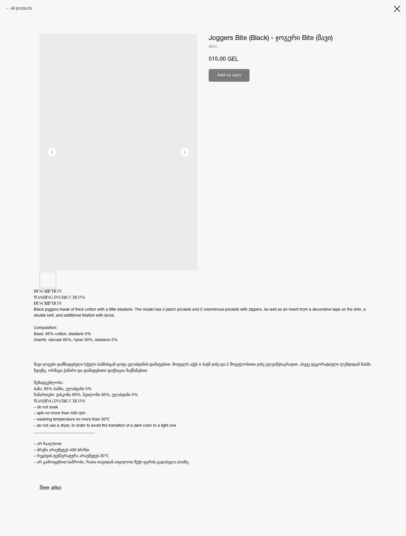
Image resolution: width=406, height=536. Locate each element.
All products (21, 8)
